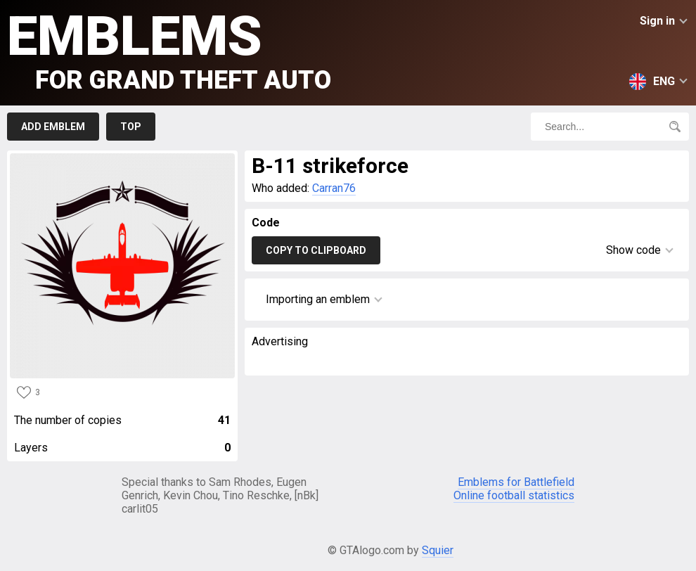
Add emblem (53, 126)
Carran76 (334, 188)
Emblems (169, 49)
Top (130, 126)
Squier (437, 550)
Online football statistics (513, 495)
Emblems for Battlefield (516, 482)
